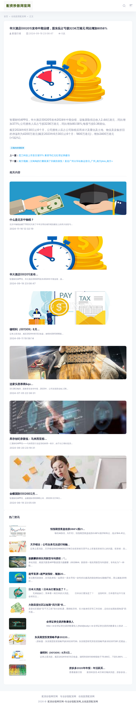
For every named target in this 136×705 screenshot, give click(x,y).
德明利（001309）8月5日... (56, 652)
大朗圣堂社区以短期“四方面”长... (47, 604)
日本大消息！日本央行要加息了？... (48, 589)
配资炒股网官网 (50, 696)
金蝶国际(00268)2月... (24, 493)
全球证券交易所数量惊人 (60, 621)
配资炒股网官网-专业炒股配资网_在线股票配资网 (73, 701)
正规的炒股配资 (17, 148)
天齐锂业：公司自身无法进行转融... (50, 544)
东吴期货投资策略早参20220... (52, 637)
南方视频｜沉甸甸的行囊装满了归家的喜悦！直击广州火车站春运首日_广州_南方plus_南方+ (66, 161)
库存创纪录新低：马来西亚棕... (28, 438)
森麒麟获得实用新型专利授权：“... (48, 558)
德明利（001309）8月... (25, 329)
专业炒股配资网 (68, 696)
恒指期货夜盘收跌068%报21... (67, 529)
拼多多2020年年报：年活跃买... (87, 668)
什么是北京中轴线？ (22, 219)
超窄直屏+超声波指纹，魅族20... (47, 573)
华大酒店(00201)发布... (24, 274)
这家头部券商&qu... (21, 384)
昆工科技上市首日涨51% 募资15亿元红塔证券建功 (44, 155)
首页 (6, 16)
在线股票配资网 (18, 16)
